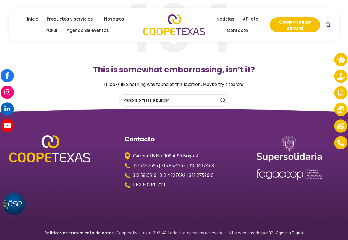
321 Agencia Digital (286, 232)
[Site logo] (174, 24)
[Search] (328, 24)
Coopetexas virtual (295, 24)
